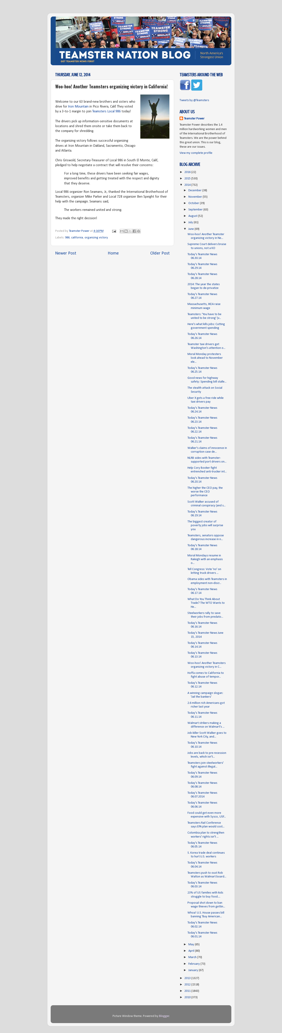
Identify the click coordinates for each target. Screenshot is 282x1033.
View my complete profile (196, 153)
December (195, 190)
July (191, 222)
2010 (187, 997)
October (194, 203)
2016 (187, 172)
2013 (187, 978)
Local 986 (114, 111)
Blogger (164, 1016)
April (191, 951)
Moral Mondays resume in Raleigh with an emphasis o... (205, 559)
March (192, 957)
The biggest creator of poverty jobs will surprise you (205, 525)
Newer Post (65, 253)
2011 (187, 991)
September (195, 209)
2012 (187, 984)
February (194, 964)
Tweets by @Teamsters (194, 100)
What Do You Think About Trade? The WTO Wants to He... (206, 603)
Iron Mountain (78, 106)
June (191, 229)
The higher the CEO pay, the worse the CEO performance (205, 491)
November (195, 197)
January (193, 970)
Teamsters (99, 111)
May (191, 944)
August (193, 216)
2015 (187, 178)
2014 (187, 185)
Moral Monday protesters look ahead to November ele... (205, 358)
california (77, 237)
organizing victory (96, 237)
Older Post (160, 253)
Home (113, 253)
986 (67, 237)
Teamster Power (194, 118)
